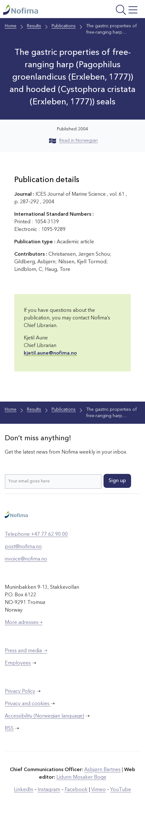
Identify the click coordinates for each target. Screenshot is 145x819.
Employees (18, 663)
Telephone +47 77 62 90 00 (36, 534)
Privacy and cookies (28, 703)
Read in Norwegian (73, 140)
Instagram (49, 789)
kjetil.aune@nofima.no (50, 353)
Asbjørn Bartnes (102, 769)
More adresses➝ (23, 622)
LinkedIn (23, 789)
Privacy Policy (20, 691)
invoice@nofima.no (26, 559)
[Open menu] (115, 10)
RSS (9, 728)
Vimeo (98, 789)
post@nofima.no (23, 546)
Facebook (76, 789)
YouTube (120, 789)
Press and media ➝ (26, 650)
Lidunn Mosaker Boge (81, 777)
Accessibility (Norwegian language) (44, 716)
